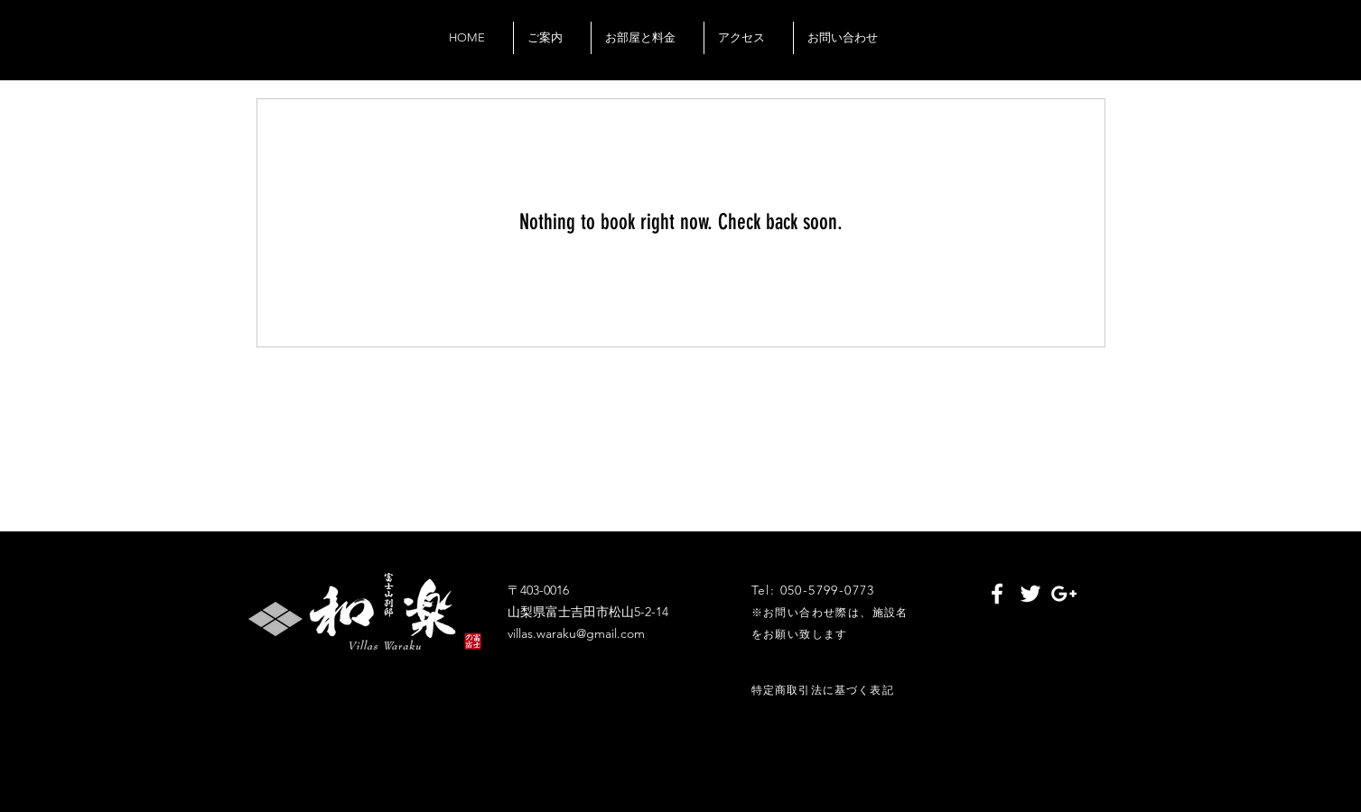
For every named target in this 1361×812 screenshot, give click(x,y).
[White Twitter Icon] (1030, 593)
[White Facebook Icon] (997, 593)
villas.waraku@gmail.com (576, 633)
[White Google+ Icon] (1063, 593)
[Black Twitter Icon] (1024, 58)
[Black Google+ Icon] (1050, 58)
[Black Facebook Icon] (998, 58)
